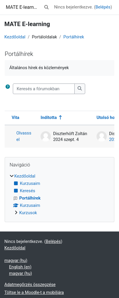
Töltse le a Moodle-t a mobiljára (34, 292)
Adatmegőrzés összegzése (29, 284)
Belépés (103, 7)
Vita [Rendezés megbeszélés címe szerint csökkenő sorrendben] (15, 117)
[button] (46, 7)
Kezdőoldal (14, 37)
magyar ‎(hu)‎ (15, 260)
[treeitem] (59, 194)
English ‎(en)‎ (20, 267)
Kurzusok (28, 212)
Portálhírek (73, 37)
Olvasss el (23, 136)
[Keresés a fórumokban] (44, 89)
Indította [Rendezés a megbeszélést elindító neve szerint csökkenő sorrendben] (49, 117)
